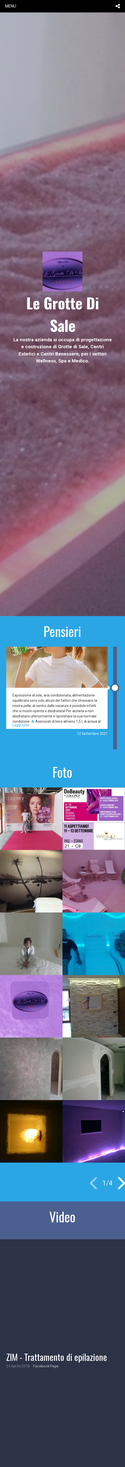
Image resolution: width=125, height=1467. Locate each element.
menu (10, 5)
